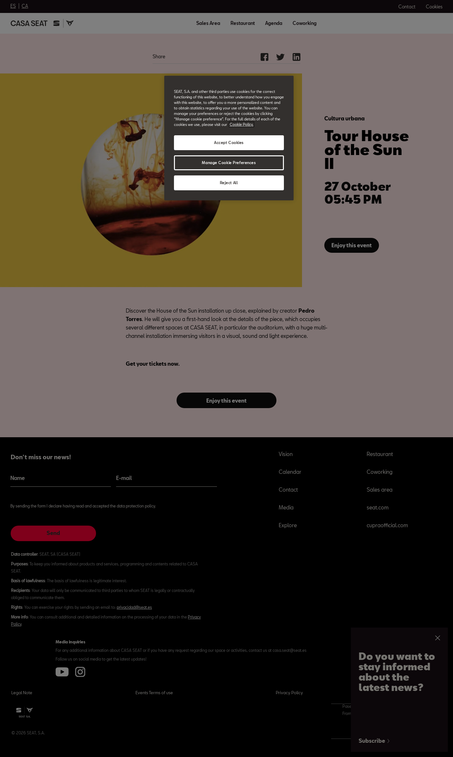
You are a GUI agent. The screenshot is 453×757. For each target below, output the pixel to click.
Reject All (229, 183)
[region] (229, 138)
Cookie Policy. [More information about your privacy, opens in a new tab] (241, 124)
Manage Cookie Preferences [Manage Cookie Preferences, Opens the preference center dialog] (228, 163)
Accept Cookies (228, 142)
